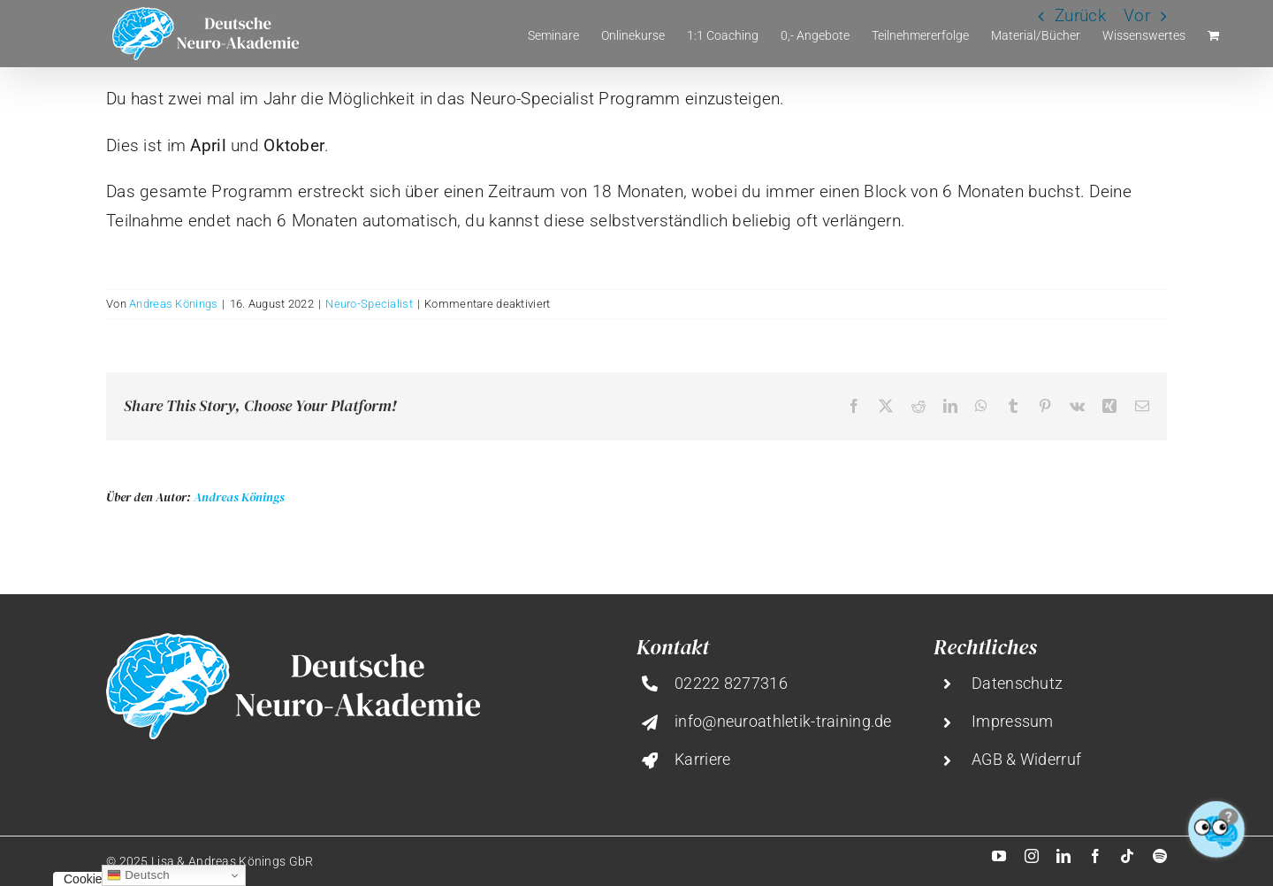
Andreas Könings (173, 303)
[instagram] (1032, 856)
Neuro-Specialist (369, 303)
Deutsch (138, 875)
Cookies (86, 879)
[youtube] (999, 856)
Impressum (1013, 721)
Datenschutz (1017, 683)
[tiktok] (1127, 856)
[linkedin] (1063, 856)
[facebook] (1095, 856)
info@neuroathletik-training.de (783, 721)
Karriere (702, 759)
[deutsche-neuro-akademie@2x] (293, 641)
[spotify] (1160, 856)
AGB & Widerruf (1026, 759)
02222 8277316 (731, 683)
